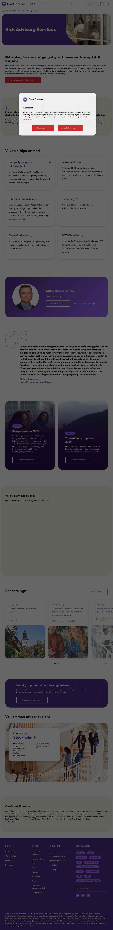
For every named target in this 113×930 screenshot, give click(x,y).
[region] (57, 114)
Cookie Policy (27, 119)
